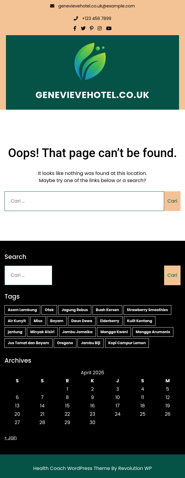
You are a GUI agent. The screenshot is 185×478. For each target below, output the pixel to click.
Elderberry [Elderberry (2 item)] (109, 320)
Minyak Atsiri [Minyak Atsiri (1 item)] (42, 331)
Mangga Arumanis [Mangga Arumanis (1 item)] (153, 331)
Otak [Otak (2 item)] (49, 309)
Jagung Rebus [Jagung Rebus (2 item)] (74, 309)
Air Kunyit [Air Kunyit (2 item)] (17, 320)
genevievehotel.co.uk (92, 95)
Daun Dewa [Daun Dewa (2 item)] (81, 320)
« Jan (10, 437)
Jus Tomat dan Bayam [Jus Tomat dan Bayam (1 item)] (28, 342)
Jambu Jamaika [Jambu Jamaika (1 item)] (77, 331)
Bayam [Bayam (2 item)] (57, 320)
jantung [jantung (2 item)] (15, 331)
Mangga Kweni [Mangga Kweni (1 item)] (114, 331)
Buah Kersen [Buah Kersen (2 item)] (107, 309)
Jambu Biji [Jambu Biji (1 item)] (90, 342)
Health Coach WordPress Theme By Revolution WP (92, 468)
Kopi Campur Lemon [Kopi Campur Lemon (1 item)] (127, 342)
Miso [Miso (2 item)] (38, 320)
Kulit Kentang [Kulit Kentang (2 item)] (139, 320)
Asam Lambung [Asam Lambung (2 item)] (22, 309)
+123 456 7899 (92, 18)
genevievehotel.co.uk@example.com (92, 6)
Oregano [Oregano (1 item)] (65, 342)
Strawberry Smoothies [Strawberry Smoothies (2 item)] (147, 309)
